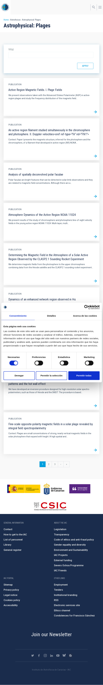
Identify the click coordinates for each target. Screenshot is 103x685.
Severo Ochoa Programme (68, 565)
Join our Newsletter (51, 634)
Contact (8, 529)
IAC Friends (60, 570)
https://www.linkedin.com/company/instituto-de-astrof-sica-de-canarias (51, 655)
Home (6, 20)
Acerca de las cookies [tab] (85, 315)
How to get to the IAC (15, 534)
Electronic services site (67, 605)
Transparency (61, 534)
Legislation (60, 529)
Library (7, 544)
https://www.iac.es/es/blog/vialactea (70, 655)
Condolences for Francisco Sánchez (74, 615)
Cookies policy (12, 600)
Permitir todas (84, 375)
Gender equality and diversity (70, 544)
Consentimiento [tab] (18, 315)
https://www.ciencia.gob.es (23, 488)
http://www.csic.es (50, 506)
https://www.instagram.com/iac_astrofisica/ (45, 655)
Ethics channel (62, 610)
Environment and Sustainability (71, 550)
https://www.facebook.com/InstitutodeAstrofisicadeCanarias (39, 655)
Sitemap (8, 584)
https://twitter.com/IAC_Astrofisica (32, 655)
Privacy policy (11, 589)
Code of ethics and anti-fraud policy (74, 539)
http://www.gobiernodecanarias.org (54, 489)
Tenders (58, 589)
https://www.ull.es (80, 489)
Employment (61, 584)
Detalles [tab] (51, 315)
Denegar (19, 375)
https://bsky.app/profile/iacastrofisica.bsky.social (64, 655)
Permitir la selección (52, 375)
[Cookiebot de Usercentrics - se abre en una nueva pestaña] (86, 307)
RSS (56, 600)
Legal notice (10, 595)
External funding (63, 560)
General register (13, 550)
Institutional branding (65, 595)
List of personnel (13, 539)
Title (11, 49)
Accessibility (11, 605)
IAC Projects (61, 555)
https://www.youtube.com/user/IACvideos (58, 655)
